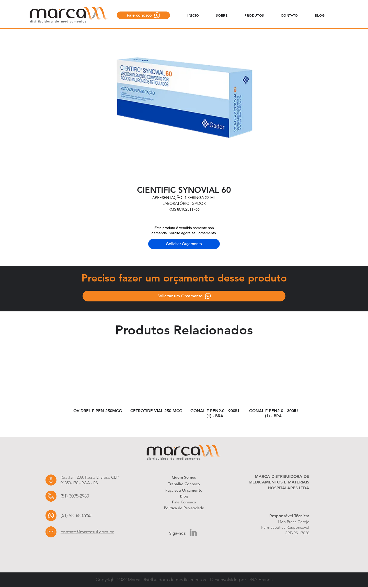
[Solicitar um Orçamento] (184, 296)
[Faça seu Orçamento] (184, 490)
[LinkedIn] (193, 532)
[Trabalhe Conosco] (184, 483)
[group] (185, 387)
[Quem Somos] (184, 477)
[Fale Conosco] (184, 501)
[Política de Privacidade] (184, 507)
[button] (222, 15)
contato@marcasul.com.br (87, 532)
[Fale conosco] (143, 15)
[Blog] (184, 496)
